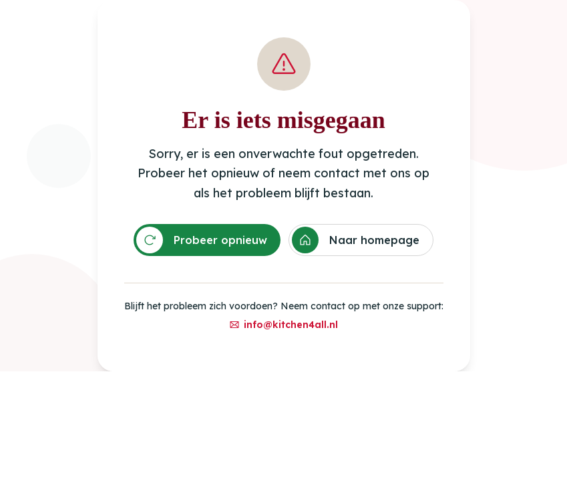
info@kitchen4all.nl (283, 325)
